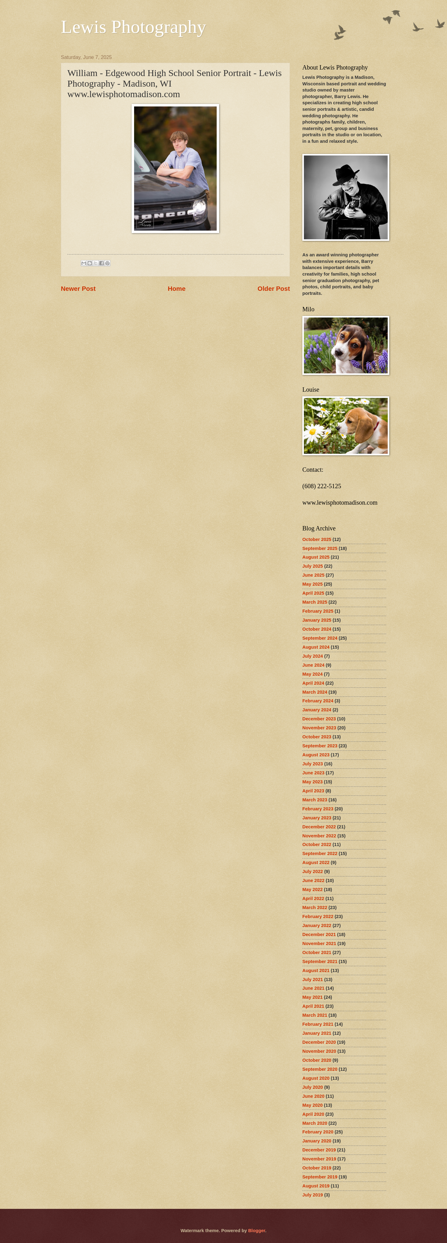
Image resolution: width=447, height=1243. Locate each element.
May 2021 (312, 997)
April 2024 (313, 683)
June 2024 (313, 665)
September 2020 (319, 1069)
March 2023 (314, 799)
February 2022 (317, 916)
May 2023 (312, 781)
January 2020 (316, 1140)
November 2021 (319, 943)
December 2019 (319, 1149)
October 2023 (316, 736)
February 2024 (317, 700)
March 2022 (314, 907)
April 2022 (313, 898)
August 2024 (316, 647)
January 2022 (316, 925)
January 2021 (316, 1033)
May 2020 (312, 1105)
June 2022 (313, 880)
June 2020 (313, 1096)
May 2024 (312, 674)
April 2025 (313, 593)
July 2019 (312, 1194)
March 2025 (314, 602)
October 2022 (316, 844)
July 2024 (312, 656)
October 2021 (316, 952)
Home (176, 288)
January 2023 (316, 817)
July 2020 (312, 1087)
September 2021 (319, 961)
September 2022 (319, 853)
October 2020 (316, 1060)
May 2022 (312, 889)
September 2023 (319, 745)
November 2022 (319, 835)
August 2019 (316, 1185)
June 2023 (313, 772)
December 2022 (319, 826)
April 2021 (313, 1006)
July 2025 (312, 566)
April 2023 (313, 790)
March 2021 (314, 1015)
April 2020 (313, 1114)
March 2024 (314, 692)
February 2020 (317, 1131)
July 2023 (312, 763)
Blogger (256, 1230)
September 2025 (319, 548)
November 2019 (319, 1158)
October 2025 (316, 539)
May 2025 (312, 584)
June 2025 (313, 575)
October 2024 (316, 629)
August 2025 (316, 557)
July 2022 (312, 871)
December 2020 (319, 1042)
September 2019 (319, 1176)
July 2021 (312, 979)
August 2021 (316, 970)
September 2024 (319, 638)
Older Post (274, 288)
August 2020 (316, 1078)
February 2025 (317, 611)
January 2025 (316, 620)
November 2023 (319, 727)
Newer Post (78, 288)
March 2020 (314, 1123)
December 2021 (319, 934)
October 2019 (316, 1167)
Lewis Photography (133, 26)
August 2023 (316, 754)
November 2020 (319, 1051)
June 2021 (313, 988)
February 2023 (317, 808)
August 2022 (316, 862)
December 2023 (319, 718)
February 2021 (317, 1024)
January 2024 (316, 709)
